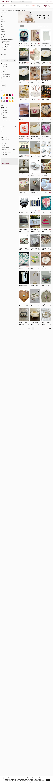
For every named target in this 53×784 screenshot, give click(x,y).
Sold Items (4, 154)
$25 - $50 (4, 110)
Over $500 (4, 117)
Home (22, 5)
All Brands (4, 63)
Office (2, 36)
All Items (3, 128)
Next (50, 328)
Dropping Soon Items (6, 152)
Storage (4, 49)
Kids (19, 5)
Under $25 (4, 109)
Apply (15, 120)
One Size (3, 85)
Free (2, 130)
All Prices (4, 107)
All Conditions (5, 137)
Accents (3, 21)
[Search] (23, 2)
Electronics (3, 54)
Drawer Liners (5, 42)
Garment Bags (5, 44)
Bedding (3, 26)
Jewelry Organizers (10, 10)
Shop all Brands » (5, 162)
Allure (3, 71)
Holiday (3, 33)
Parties (27, 5)
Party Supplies (4, 37)
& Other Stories (5, 64)
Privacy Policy (27, 782)
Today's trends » (5, 163)
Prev (29, 328)
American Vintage (6, 76)
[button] (13, 1)
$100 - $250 (4, 114)
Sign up (50, 1)
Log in (46, 1)
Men (15, 5)
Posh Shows (33, 5)
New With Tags (5, 139)
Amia (3, 78)
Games (3, 31)
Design (3, 28)
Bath (2, 24)
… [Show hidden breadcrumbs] (4, 10)
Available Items (5, 147)
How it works (39, 6)
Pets (2, 52)
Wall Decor (3, 51)
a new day (4, 66)
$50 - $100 (4, 112)
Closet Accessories (6, 41)
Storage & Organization (7, 39)
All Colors (4, 92)
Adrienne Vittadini (6, 68)
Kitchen (3, 34)
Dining (2, 29)
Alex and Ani (4, 69)
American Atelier (5, 74)
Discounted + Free (6, 132)
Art (2, 23)
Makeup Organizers (6, 47)
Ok (48, 779)
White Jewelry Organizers (19, 10)
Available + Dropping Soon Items (8, 150)
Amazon (3, 73)
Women (10, 5)
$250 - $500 (4, 115)
